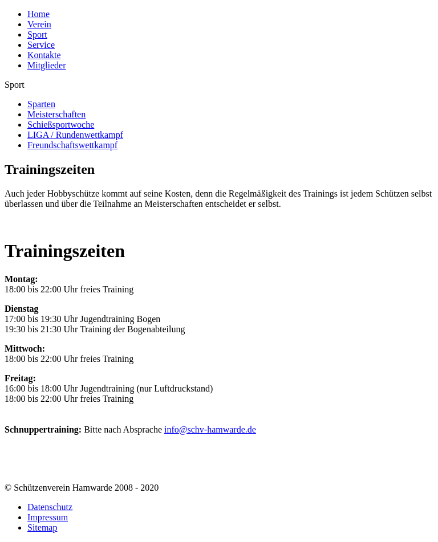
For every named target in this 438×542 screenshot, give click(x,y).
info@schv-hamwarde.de (210, 429)
